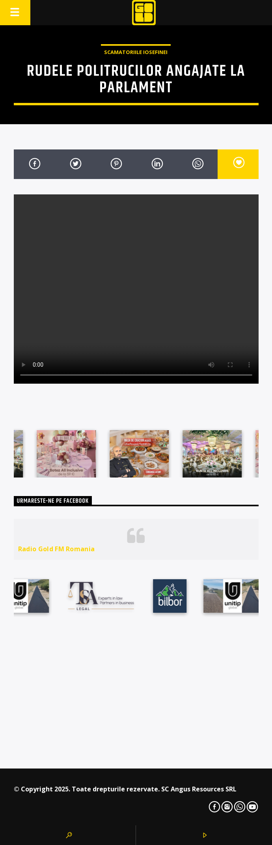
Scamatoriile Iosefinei (136, 52)
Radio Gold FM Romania (56, 549)
